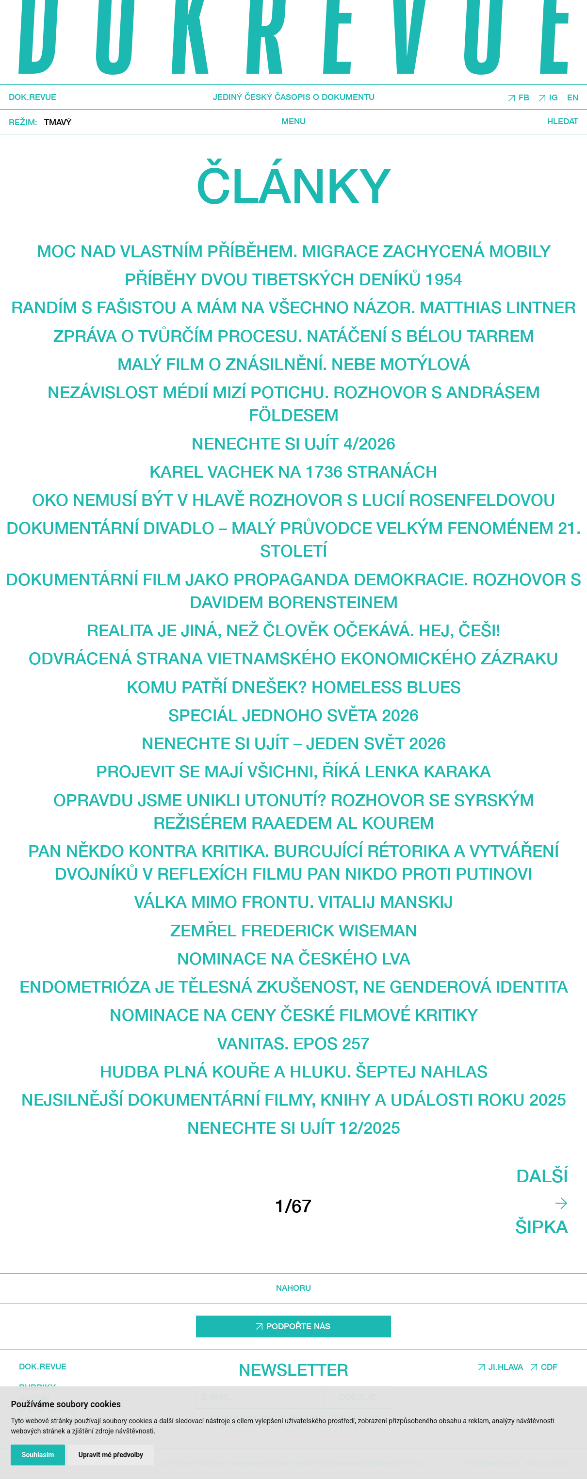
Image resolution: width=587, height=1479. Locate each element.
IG (553, 97)
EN (572, 97)
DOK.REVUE (32, 97)
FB (524, 97)
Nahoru (293, 1288)
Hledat (562, 122)
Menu (293, 122)
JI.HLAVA (506, 1367)
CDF (549, 1367)
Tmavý (57, 122)
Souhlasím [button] (38, 1455)
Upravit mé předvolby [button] (111, 1455)
